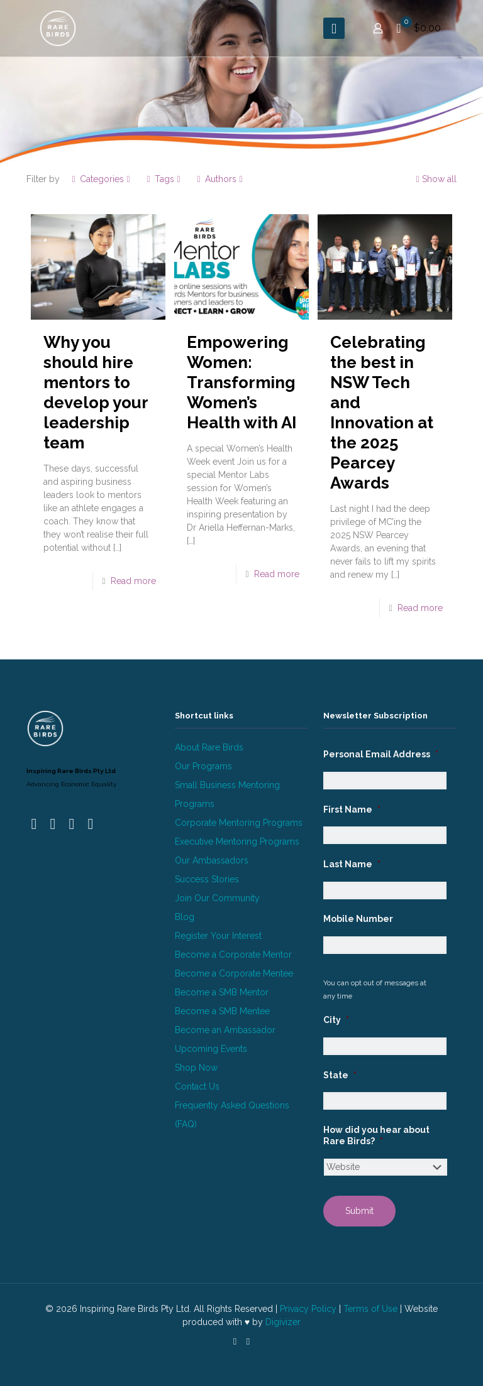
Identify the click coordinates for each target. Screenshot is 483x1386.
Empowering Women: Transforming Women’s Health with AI (241, 382)
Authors (219, 179)
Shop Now (196, 1068)
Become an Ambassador (225, 1030)
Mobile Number (358, 919)
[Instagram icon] (248, 1341)
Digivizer (283, 1322)
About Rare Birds (209, 747)
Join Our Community (217, 898)
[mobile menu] (334, 28)
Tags (163, 179)
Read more (133, 581)
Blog (184, 917)
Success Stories (207, 879)
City (336, 1020)
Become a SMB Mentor (222, 992)
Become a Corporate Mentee (234, 973)
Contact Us (197, 1086)
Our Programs (203, 766)
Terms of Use (370, 1309)
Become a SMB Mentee (222, 1011)
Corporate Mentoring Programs (239, 823)
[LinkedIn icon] (235, 1341)
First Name (351, 809)
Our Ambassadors (211, 860)
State (340, 1075)
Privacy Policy (308, 1309)
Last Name (351, 864)
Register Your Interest (218, 936)
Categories (101, 179)
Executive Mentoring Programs (237, 841)
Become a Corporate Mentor (233, 955)
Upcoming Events (211, 1049)
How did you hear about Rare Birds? (376, 1135)
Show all (435, 179)
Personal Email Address (380, 754)
